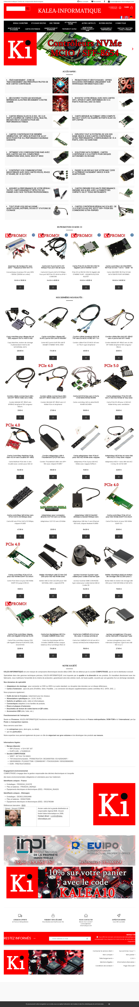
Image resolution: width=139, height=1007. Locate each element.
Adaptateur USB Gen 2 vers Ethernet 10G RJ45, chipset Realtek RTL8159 (86, 522)
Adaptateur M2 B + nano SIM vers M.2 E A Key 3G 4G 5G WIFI (118, 463)
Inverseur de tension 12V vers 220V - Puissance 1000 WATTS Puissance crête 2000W (20, 267)
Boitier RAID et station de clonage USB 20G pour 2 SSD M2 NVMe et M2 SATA (119, 582)
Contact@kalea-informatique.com (121, 2)
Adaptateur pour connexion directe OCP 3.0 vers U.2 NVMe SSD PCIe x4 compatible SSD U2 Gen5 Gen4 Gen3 (53, 516)
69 (83, 280)
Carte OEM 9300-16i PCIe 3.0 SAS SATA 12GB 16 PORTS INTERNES (119, 273)
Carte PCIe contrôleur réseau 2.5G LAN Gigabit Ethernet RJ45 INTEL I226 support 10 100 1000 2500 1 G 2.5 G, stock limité (20, 635)
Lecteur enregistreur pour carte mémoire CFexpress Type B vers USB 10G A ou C (119, 642)
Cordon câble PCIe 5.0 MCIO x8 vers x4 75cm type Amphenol (86, 344)
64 (50, 280)
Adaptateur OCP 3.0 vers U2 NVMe (53, 521)
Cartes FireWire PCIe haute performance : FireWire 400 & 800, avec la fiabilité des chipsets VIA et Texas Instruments (94, 190)
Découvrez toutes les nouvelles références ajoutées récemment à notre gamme (26, 100)
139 (53, 470)
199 (115, 280)
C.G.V (132, 958)
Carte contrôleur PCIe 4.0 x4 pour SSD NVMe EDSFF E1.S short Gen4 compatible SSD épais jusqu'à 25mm (20, 575)
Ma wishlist (96, 2)
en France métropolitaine (20, 918)
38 (53, 589)
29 (119, 351)
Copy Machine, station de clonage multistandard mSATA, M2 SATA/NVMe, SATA (20, 345)
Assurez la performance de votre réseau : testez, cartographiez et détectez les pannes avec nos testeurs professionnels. (28, 190)
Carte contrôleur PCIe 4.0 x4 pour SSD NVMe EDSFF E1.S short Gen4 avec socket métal (119, 516)
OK (109, 1004)
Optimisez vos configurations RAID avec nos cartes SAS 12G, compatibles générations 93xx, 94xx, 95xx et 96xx (28, 154)
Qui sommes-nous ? (126, 951)
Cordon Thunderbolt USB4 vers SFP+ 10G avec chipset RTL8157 (53, 463)
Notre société (70, 665)
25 (119, 529)
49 (56, 280)
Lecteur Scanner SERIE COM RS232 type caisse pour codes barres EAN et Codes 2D (86, 583)
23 (53, 529)
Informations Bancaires (125, 962)
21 (20, 410)
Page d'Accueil (129, 966)
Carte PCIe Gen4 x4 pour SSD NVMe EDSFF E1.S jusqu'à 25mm (20, 582)
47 (20, 529)
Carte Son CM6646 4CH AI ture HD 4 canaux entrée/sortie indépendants (86, 641)
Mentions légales (106, 962)
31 (20, 589)
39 (23, 280)
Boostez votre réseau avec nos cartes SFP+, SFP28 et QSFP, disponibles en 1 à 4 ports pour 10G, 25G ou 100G (93, 100)
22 (119, 470)
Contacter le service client (102, 951)
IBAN (23, 805)
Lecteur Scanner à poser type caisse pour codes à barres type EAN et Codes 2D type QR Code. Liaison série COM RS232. (86, 575)
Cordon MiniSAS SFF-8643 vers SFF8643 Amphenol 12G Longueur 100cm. (20, 404)
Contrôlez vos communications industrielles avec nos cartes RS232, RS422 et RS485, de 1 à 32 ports (28, 172)
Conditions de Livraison (104, 966)
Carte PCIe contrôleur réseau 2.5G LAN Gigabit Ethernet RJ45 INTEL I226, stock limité (20, 642)
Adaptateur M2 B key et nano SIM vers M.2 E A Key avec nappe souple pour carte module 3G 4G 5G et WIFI (119, 456)
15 (85, 470)
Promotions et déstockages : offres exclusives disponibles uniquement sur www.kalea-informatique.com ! (92, 82)
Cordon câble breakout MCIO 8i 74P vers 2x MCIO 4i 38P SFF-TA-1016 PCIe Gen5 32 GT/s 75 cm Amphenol (86, 337)
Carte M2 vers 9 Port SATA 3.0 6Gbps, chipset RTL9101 (20, 522)
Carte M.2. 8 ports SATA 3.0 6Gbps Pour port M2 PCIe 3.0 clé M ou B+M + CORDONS (53, 274)
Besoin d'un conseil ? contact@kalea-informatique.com (86, 920)
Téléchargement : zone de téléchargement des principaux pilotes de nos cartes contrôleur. (27, 82)
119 (86, 649)
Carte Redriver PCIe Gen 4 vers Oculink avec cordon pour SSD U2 (20, 463)
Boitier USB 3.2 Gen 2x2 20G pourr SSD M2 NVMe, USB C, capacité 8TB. (53, 582)
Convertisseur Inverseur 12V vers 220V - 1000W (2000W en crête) (20, 273)
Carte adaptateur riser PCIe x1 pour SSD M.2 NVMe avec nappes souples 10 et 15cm (86, 456)
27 (53, 410)
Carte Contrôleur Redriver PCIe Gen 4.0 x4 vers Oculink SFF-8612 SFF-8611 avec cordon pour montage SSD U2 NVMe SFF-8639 (20, 456)
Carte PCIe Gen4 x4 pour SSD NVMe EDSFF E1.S (119, 522)
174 (53, 351)
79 (119, 589)
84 (86, 529)
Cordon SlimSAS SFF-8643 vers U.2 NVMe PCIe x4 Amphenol (53, 403)
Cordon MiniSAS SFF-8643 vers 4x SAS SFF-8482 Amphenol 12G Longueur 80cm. (119, 345)
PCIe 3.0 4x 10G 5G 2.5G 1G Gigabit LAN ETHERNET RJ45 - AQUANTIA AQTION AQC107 (86, 274)
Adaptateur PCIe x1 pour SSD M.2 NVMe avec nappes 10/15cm (86, 463)
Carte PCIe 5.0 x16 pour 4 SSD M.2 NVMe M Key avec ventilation (119, 403)
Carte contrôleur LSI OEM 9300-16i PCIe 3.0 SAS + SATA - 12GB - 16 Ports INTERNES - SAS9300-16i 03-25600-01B (119, 267)
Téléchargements (105, 958)
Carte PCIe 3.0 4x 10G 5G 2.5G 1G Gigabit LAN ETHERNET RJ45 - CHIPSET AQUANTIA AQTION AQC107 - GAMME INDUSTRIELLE (85, 267)
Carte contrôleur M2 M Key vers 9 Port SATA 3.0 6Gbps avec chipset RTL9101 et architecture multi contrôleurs (20, 516)
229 (20, 351)
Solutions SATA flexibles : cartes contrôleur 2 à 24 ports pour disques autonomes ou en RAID (91, 154)
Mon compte (82, 2)
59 (17, 280)
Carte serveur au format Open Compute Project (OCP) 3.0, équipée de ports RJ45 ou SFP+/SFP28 (94, 118)
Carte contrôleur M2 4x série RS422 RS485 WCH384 (86, 403)
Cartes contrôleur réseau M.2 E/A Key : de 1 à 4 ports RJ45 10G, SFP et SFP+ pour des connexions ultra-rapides (94, 208)
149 (122, 280)
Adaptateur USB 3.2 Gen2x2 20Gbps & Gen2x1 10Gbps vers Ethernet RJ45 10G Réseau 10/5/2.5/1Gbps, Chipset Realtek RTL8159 (86, 516)
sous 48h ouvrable (119, 918)
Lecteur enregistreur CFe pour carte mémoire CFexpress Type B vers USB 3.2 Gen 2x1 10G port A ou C (118, 635)
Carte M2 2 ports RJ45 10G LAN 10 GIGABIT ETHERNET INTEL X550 (53, 344)
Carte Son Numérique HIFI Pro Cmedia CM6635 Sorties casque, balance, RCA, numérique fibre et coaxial (53, 642)
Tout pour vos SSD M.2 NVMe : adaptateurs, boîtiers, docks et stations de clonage (28, 208)
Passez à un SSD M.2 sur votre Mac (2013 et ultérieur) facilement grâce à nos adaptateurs (93, 172)
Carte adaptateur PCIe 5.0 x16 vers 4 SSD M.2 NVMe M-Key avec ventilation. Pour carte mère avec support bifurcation (119, 397)
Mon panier (130, 955)
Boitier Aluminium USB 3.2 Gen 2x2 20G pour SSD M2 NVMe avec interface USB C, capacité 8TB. (53, 575)
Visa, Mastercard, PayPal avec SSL (53, 918)
